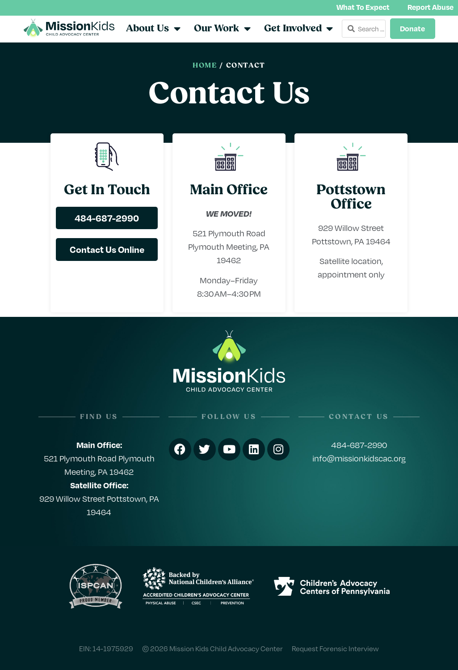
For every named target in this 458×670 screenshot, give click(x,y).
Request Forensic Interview (335, 648)
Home (205, 65)
